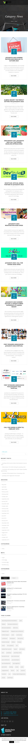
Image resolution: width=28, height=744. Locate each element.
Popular (5, 578)
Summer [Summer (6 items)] (4, 674)
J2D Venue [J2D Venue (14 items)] (22, 649)
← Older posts (4, 451)
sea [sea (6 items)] (17, 670)
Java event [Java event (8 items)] (4, 667)
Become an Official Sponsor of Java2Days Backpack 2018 (15, 607)
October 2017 (5, 537)
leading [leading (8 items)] (11, 667)
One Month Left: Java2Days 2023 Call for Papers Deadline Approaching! (14, 142)
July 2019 (4, 515)
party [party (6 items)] (22, 667)
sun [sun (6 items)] (9, 674)
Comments (5, 562)
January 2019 (5, 520)
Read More (17, 742)
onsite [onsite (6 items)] (16, 667)
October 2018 (5, 527)
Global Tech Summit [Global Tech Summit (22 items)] (6, 649)
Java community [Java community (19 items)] (15, 656)
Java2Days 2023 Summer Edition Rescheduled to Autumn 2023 (14, 59)
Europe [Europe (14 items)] (19, 642)
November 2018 (5, 525)
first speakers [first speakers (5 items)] (10, 645)
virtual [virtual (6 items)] (3, 677)
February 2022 (5, 494)
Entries (4, 560)
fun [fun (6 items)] (17, 645)
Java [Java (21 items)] (3, 652)
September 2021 (5, 499)
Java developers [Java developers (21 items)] (15, 659)
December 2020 (5, 503)
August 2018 (4, 532)
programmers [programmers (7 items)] (5, 670)
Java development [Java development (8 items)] (6, 663)
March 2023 (4, 489)
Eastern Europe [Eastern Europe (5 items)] (5, 642)
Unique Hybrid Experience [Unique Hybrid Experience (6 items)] (19, 674)
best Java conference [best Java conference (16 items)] (12, 624)
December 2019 (5, 511)
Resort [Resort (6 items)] (12, 670)
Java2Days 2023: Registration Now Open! (14, 224)
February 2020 (5, 508)
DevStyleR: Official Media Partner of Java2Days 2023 (14, 184)
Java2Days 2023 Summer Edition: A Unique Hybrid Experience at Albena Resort (14, 304)
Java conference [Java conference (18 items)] (5, 659)
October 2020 (5, 506)
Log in (3, 557)
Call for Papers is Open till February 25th (14, 428)
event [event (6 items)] (3, 645)
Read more (14, 75)
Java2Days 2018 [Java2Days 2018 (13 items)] (17, 652)
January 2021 (5, 501)
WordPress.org (5, 564)
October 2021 (5, 496)
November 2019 (5, 513)
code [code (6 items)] (13, 635)
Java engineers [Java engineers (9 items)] (16, 663)
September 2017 (5, 539)
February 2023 (5, 491)
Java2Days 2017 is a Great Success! (14, 588)
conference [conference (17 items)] (4, 638)
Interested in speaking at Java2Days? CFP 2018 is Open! (17, 594)
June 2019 (4, 518)
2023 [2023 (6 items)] (20, 620)
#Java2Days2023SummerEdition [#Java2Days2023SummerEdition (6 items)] (9, 620)
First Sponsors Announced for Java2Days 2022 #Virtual (14, 386)
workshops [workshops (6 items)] (10, 677)
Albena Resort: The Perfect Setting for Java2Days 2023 (14, 100)
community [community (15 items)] (19, 635)
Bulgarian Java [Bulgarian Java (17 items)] (5, 631)
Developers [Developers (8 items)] (12, 638)
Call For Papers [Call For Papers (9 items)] (5, 635)
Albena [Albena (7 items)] (3, 624)
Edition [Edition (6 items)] (13, 642)
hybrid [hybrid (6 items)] (15, 649)
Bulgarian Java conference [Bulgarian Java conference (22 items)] (17, 631)
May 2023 (4, 484)
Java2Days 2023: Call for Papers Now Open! (14, 263)
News (3, 548)
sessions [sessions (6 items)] (23, 670)
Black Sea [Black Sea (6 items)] (15, 627)
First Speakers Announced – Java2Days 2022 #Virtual (14, 345)
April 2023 (4, 487)
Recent (14, 578)
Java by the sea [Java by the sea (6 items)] (5, 656)
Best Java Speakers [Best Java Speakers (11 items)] (6, 627)
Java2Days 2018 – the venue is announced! (16, 600)
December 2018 (5, 523)
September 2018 (5, 530)
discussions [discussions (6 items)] (20, 638)
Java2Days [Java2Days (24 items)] (9, 652)
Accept (11, 742)
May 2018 (4, 535)
